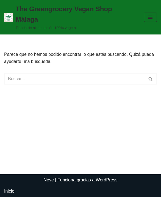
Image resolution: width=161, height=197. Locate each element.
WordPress (107, 180)
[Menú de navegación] (150, 17)
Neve (49, 180)
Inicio (9, 191)
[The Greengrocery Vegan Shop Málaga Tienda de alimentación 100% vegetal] (70, 17)
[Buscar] (74, 79)
